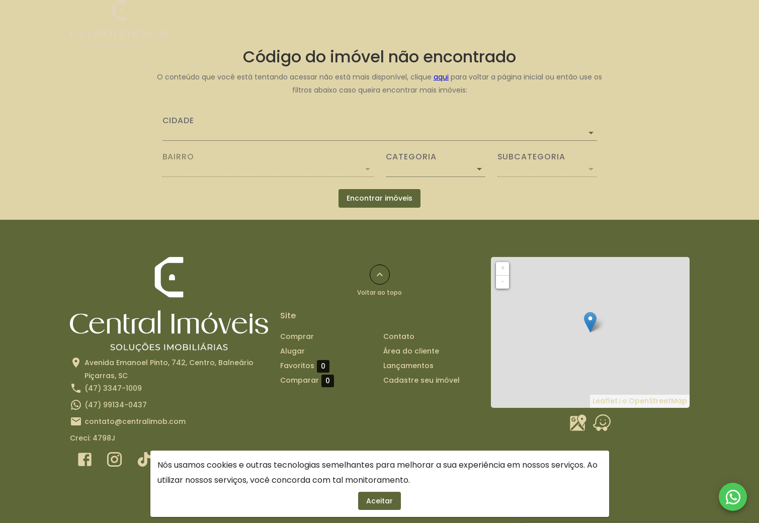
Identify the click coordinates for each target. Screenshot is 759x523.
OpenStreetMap (658, 401)
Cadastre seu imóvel (641, 24)
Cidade (178, 121)
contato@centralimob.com (135, 421)
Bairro (178, 157)
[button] (435, 169)
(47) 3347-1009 (113, 388)
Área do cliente (485, 24)
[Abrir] (591, 133)
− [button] (502, 282)
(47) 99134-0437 (116, 405)
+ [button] (502, 268)
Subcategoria (531, 157)
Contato (421, 24)
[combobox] (379, 129)
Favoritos (304, 366)
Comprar (324, 24)
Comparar (307, 381)
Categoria (411, 157)
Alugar (373, 24)
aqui (441, 77)
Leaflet (605, 401)
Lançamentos (558, 24)
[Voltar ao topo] (380, 275)
